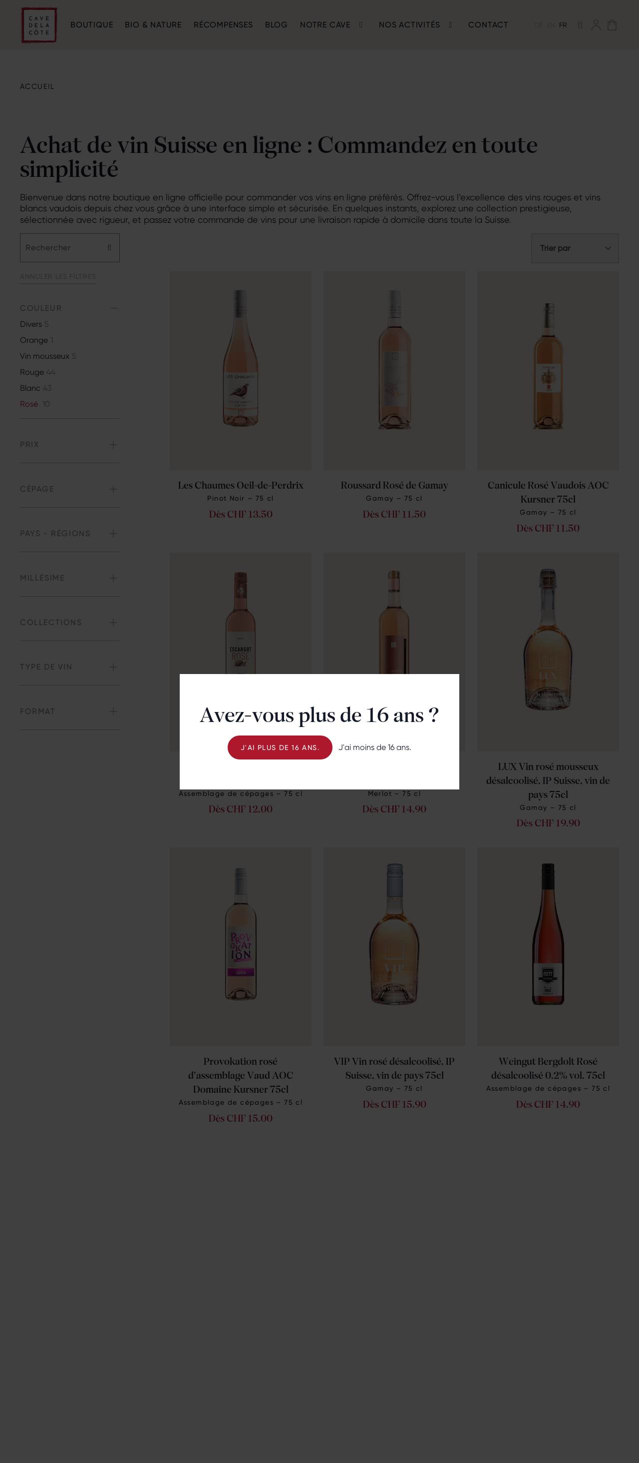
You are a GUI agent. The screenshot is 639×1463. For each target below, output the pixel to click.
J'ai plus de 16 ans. (280, 747)
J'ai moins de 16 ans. (374, 747)
